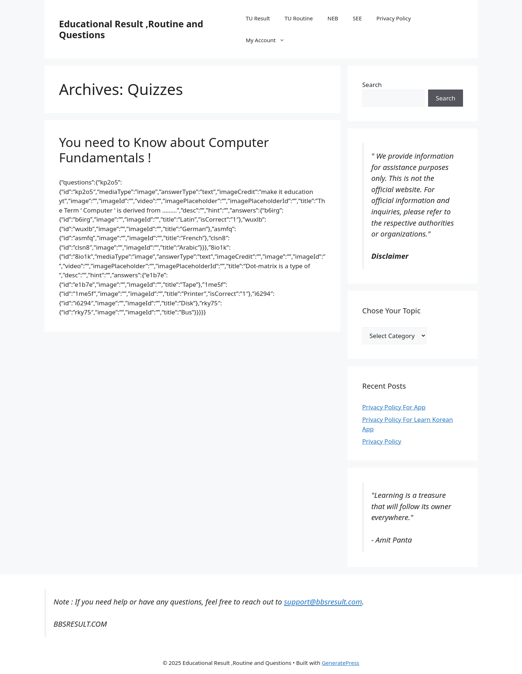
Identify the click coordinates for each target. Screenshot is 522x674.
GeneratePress (340, 662)
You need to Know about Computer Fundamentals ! (164, 150)
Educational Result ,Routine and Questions (131, 29)
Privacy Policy (393, 18)
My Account (269, 40)
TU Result (258, 18)
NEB (333, 18)
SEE (357, 18)
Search (372, 84)
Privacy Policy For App (394, 407)
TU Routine (299, 18)
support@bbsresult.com (323, 601)
